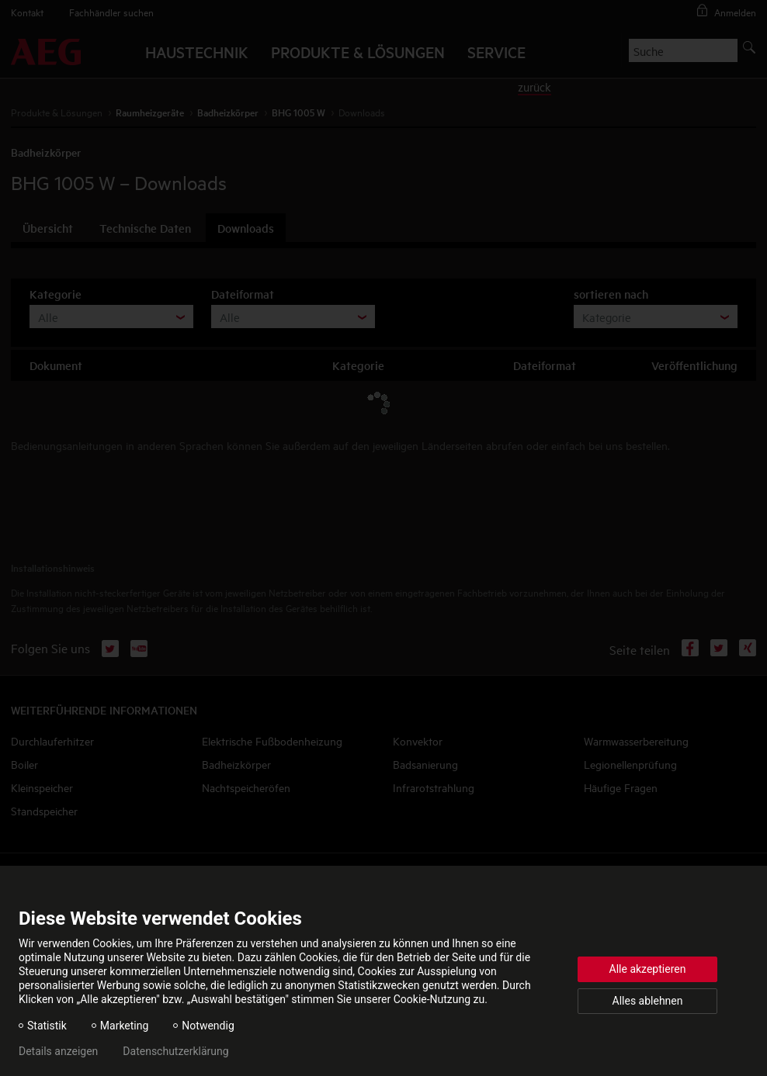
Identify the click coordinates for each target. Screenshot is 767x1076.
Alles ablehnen (648, 1001)
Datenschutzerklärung (175, 1051)
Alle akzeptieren (647, 969)
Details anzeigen (58, 1051)
